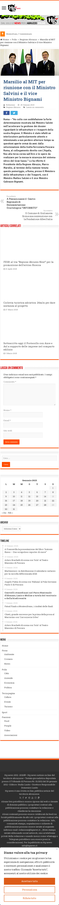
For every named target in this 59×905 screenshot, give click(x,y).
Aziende (8, 678)
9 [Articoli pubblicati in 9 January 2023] (6, 496)
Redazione (10, 105)
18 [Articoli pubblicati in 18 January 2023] (22, 500)
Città (6, 673)
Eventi (7, 701)
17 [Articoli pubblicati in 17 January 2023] (14, 500)
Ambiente (9, 654)
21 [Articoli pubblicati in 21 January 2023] (45, 500)
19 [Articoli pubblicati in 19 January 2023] (29, 500)
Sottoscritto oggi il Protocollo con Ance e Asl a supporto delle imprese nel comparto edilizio (28, 346)
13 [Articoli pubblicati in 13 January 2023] (37, 496)
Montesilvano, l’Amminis (16, 34)
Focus (5, 650)
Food (6, 721)
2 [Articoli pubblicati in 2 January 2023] (6, 492)
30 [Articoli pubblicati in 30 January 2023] (6, 509)
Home (4, 39)
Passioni (6, 717)
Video (7, 730)
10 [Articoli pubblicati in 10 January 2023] (14, 496)
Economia (9, 682)
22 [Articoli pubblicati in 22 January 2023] (53, 500)
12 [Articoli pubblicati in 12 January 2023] (29, 496)
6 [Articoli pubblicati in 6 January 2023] (37, 492)
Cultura (7, 697)
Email (7, 420)
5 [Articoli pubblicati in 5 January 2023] (29, 492)
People (7, 725)
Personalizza (29, 889)
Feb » (10, 512)
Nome (7, 410)
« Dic (4, 512)
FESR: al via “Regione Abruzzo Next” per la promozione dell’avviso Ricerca (28, 263)
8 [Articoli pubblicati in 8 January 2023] (53, 492)
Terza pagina (8, 693)
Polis (14, 39)
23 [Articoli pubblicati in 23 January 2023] (6, 504)
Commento (9, 381)
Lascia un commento (35, 107)
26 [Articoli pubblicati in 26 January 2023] (29, 504)
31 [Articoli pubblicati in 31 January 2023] (14, 509)
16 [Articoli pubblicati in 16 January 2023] (6, 500)
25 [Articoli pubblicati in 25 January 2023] (21, 504)
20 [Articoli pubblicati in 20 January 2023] (37, 500)
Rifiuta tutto (29, 898)
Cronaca (8, 659)
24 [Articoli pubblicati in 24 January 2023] (14, 504)
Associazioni (10, 735)
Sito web (7, 430)
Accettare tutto (29, 881)
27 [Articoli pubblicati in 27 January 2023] (37, 504)
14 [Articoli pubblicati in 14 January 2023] (45, 496)
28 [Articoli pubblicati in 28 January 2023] (45, 504)
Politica (8, 687)
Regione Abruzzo (28, 39)
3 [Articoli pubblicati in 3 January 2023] (13, 492)
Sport (4, 712)
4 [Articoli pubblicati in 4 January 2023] (21, 492)
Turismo (8, 706)
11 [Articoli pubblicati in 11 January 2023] (21, 496)
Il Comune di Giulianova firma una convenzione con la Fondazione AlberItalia (36, 215)
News (7, 663)
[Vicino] (57, 849)
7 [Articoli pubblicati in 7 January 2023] (45, 492)
